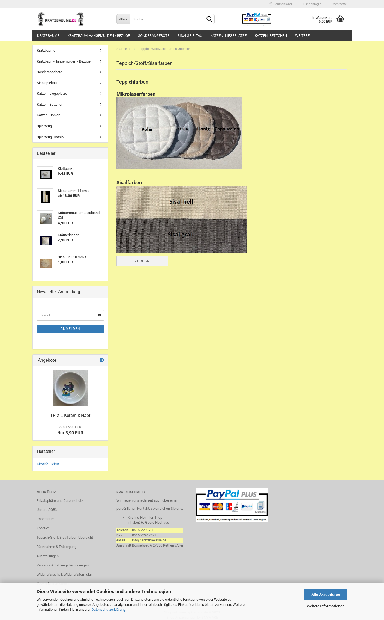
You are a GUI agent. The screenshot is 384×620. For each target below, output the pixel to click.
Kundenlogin (311, 4)
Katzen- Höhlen (48, 115)
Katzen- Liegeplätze (228, 36)
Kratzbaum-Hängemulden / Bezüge (98, 36)
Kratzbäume (48, 36)
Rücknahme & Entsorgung (56, 547)
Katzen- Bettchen (271, 36)
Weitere (302, 36)
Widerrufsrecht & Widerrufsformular (64, 574)
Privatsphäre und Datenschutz (60, 501)
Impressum (45, 519)
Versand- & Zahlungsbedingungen (63, 565)
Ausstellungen (48, 556)
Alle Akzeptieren (325, 594)
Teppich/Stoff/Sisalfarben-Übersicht (65, 537)
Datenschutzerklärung (108, 609)
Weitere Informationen (325, 606)
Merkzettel (338, 4)
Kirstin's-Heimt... (49, 464)
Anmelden (70, 329)
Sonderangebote (153, 36)
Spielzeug (44, 126)
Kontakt (43, 528)
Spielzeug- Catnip (50, 137)
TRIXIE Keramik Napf (70, 415)
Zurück (142, 261)
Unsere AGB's (47, 510)
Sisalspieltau (190, 36)
